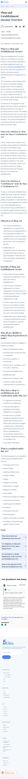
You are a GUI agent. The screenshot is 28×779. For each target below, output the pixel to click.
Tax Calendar (6, 744)
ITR (4, 690)
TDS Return (6, 695)
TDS (4, 681)
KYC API (5, 713)
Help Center (6, 727)
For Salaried (8, 674)
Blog (4, 725)
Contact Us (6, 762)
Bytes (4, 729)
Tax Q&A (5, 731)
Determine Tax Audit (7, 747)
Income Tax (8, 675)
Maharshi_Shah (11, 585)
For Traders (8, 677)
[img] (16, 26)
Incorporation (6, 697)
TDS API (5, 711)
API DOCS (5, 715)
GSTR (4, 693)
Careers (5, 765)
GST (4, 679)
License (6, 81)
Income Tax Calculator (6, 742)
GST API (5, 709)
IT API (4, 707)
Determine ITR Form (7, 750)
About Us (5, 760)
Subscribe (6, 657)
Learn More (19, 648)
